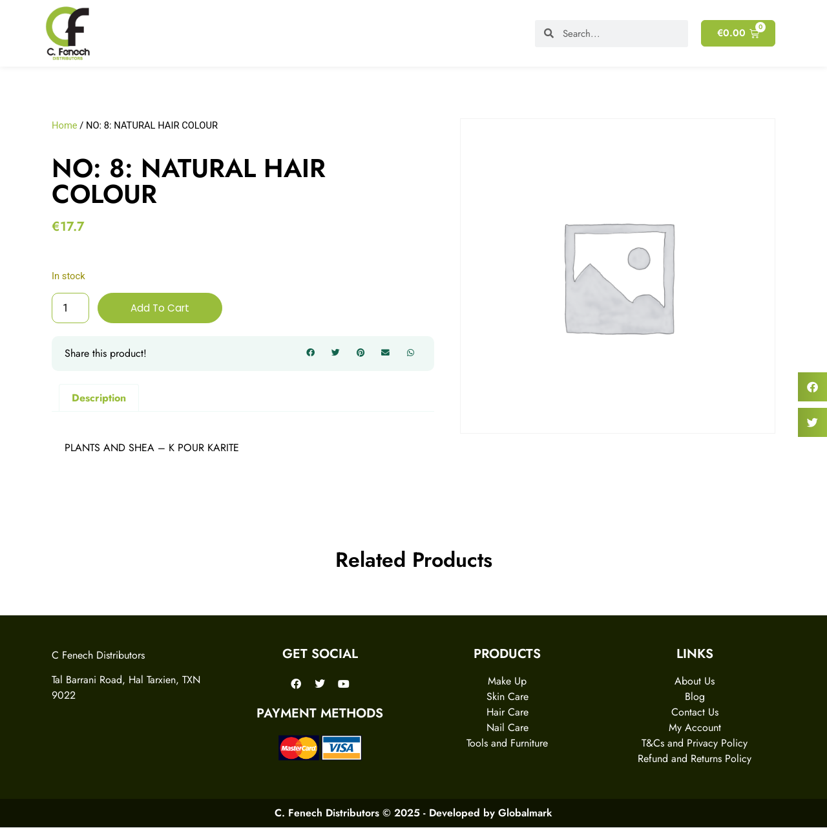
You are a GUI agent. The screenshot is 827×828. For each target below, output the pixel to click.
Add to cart (161, 308)
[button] (311, 354)
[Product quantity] (70, 308)
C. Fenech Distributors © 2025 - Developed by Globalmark (413, 813)
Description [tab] (99, 397)
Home (65, 125)
